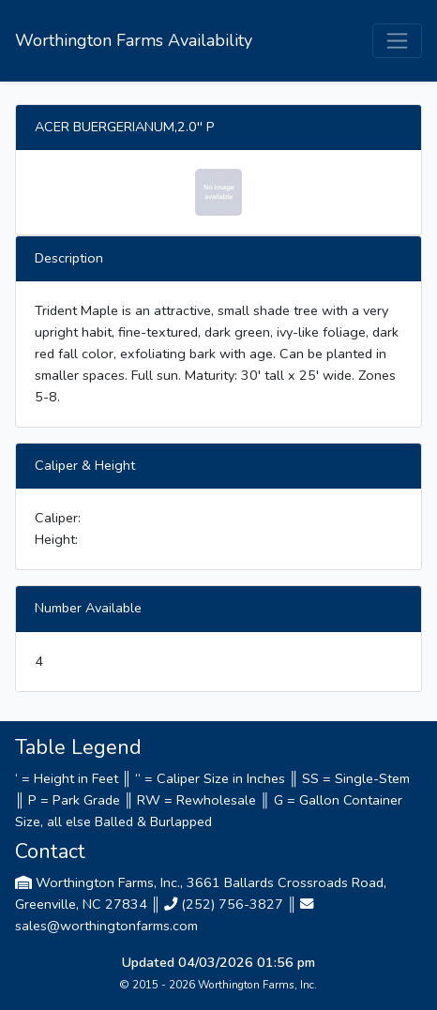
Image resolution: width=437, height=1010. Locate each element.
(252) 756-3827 (232, 904)
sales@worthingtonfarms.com (106, 925)
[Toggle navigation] (397, 40)
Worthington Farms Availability (133, 40)
